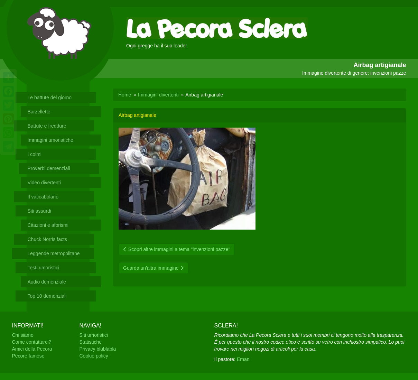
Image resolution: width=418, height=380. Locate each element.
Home (124, 95)
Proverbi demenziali (49, 168)
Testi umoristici (43, 267)
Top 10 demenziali (47, 296)
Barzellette (39, 111)
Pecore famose (28, 356)
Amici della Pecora (32, 349)
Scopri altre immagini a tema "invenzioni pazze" (176, 249)
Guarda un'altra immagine (153, 268)
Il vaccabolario (43, 197)
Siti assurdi (39, 211)
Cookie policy (94, 356)
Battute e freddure (47, 126)
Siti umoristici (94, 335)
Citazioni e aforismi (48, 225)
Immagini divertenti (158, 95)
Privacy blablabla (98, 349)
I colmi (34, 154)
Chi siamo (23, 335)
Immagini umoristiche (50, 140)
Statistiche (91, 342)
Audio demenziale (47, 282)
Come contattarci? (32, 342)
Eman (243, 359)
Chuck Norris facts (47, 239)
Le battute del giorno (50, 97)
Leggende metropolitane (54, 253)
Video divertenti (44, 182)
